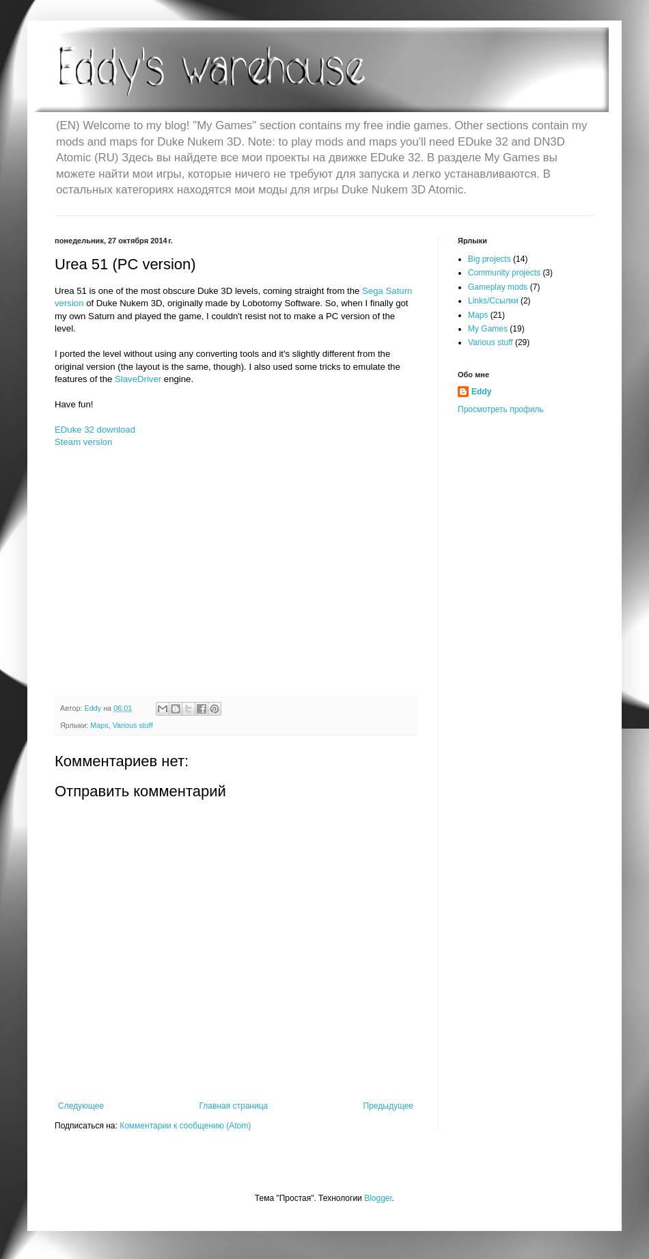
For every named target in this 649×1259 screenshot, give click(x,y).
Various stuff (133, 725)
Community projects (504, 272)
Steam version (83, 442)
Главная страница (233, 1106)
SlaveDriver (138, 379)
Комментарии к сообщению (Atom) (185, 1126)
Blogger (378, 1198)
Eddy (481, 391)
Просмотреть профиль (501, 409)
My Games (488, 329)
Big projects (489, 259)
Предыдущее (388, 1106)
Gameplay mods (497, 287)
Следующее (81, 1106)
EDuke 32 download (95, 429)
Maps (99, 725)
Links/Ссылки (493, 301)
